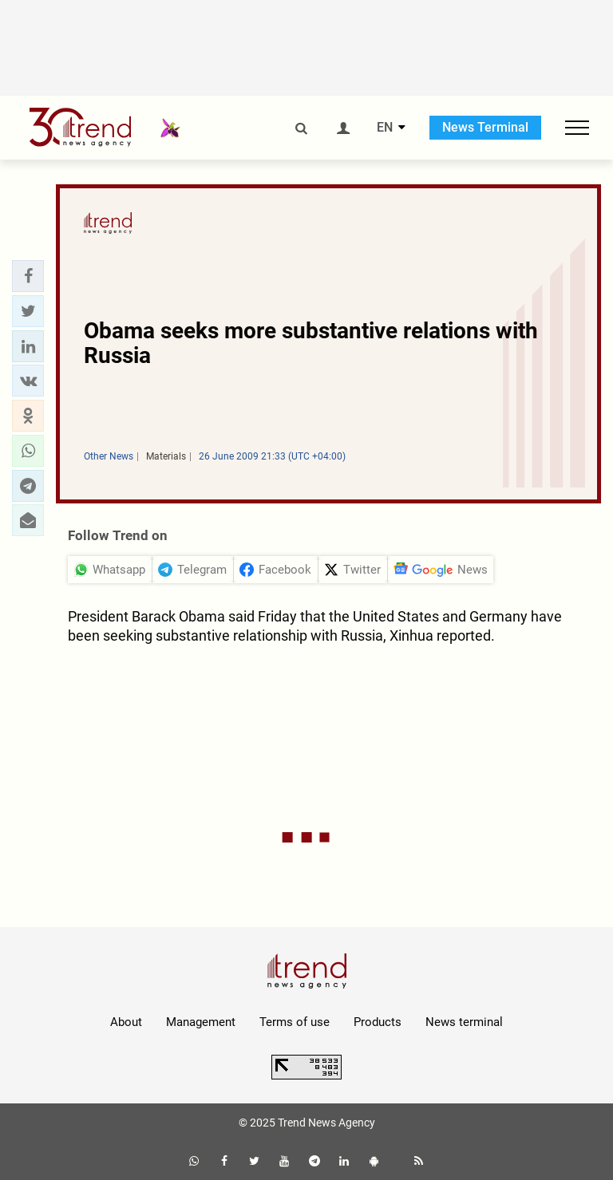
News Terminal (485, 127)
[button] (28, 276)
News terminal (464, 1022)
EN (385, 127)
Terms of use (294, 1022)
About (126, 1022)
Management (200, 1022)
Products (377, 1022)
